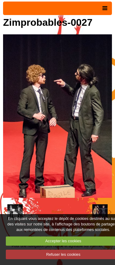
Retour (57, 211)
